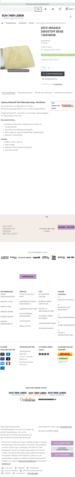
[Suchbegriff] (17, 9)
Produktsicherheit (64, 93)
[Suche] (38, 9)
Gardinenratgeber (47, 323)
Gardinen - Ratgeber (66, 227)
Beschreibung (8, 93)
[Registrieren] (53, 9)
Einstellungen (32, 473)
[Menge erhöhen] (49, 68)
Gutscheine (25, 321)
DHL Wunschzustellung (32, 471)
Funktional (20, 473)
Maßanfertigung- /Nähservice (28, 303)
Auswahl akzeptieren (62, 449)
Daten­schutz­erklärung (27, 461)
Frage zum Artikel (43, 93)
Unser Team (5, 307)
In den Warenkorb (53, 74)
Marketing (34, 468)
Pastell (31, 23)
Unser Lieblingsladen (7, 295)
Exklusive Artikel (66, 300)
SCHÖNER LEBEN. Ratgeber (46, 317)
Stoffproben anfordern (26, 315)
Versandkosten (58, 84)
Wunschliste (49, 79)
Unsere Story (6, 302)
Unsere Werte (6, 317)
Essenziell (9, 468)
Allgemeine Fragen (44, 295)
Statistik (21, 468)
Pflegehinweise (25, 93)
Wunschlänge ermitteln (45, 303)
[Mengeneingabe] (44, 68)
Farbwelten (22, 23)
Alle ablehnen (62, 455)
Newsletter (25, 326)
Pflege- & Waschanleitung (46, 310)
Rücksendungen (46, 328)
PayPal (7, 473)
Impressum (6, 464)
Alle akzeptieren (62, 443)
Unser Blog (28, 276)
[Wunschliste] (60, 9)
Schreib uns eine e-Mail (47, 230)
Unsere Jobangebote (6, 323)
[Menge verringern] (52, 68)
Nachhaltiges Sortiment (64, 308)
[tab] (9, 92)
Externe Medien (11, 471)
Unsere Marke (6, 312)
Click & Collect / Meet (27, 295)
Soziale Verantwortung (65, 334)
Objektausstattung (28, 309)
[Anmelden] (45, 9)
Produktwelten (10, 23)
